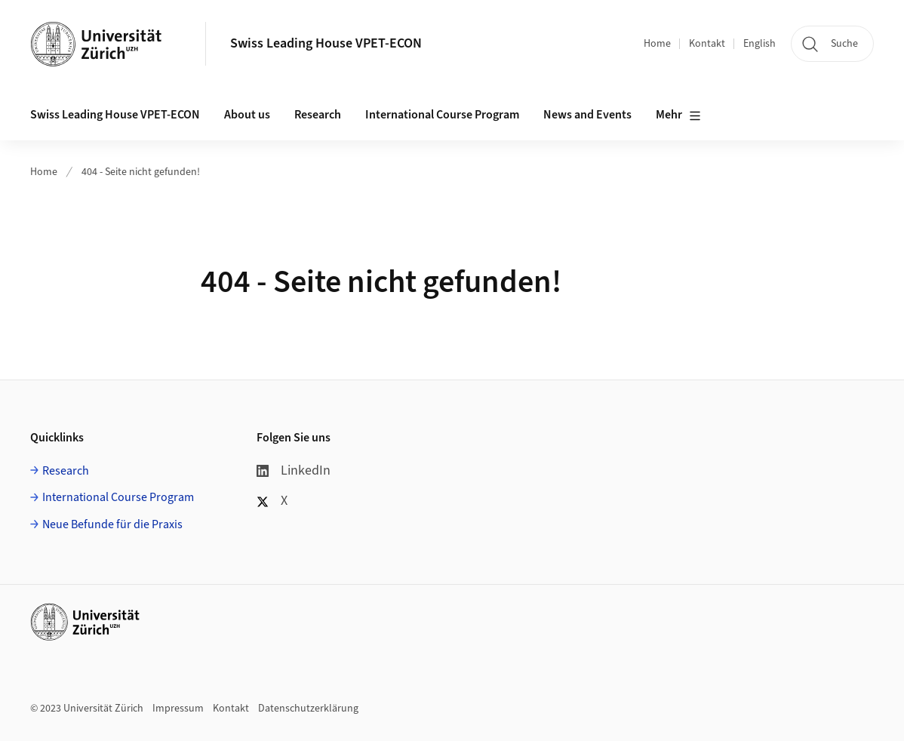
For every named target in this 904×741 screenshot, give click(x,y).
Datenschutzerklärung (308, 708)
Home (657, 43)
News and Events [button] (587, 114)
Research (65, 471)
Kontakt (707, 43)
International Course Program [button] (442, 114)
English (759, 43)
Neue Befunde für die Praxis (112, 524)
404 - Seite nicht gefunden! (140, 172)
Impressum (178, 708)
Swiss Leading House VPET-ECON (326, 43)
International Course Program (118, 497)
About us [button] (247, 114)
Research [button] (317, 114)
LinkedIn (294, 470)
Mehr (678, 115)
